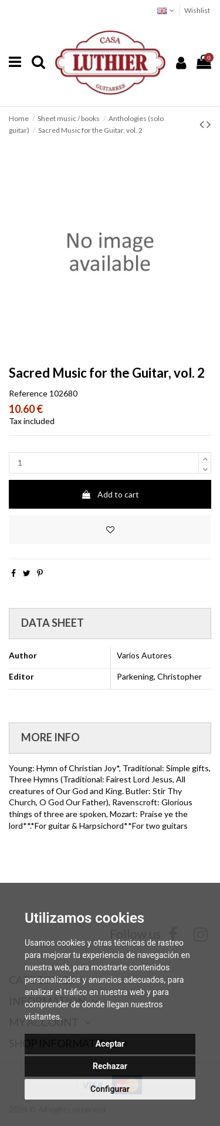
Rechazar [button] (110, 1066)
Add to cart (110, 494)
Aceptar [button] (110, 1043)
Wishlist (197, 10)
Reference (28, 393)
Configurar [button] (110, 1089)
